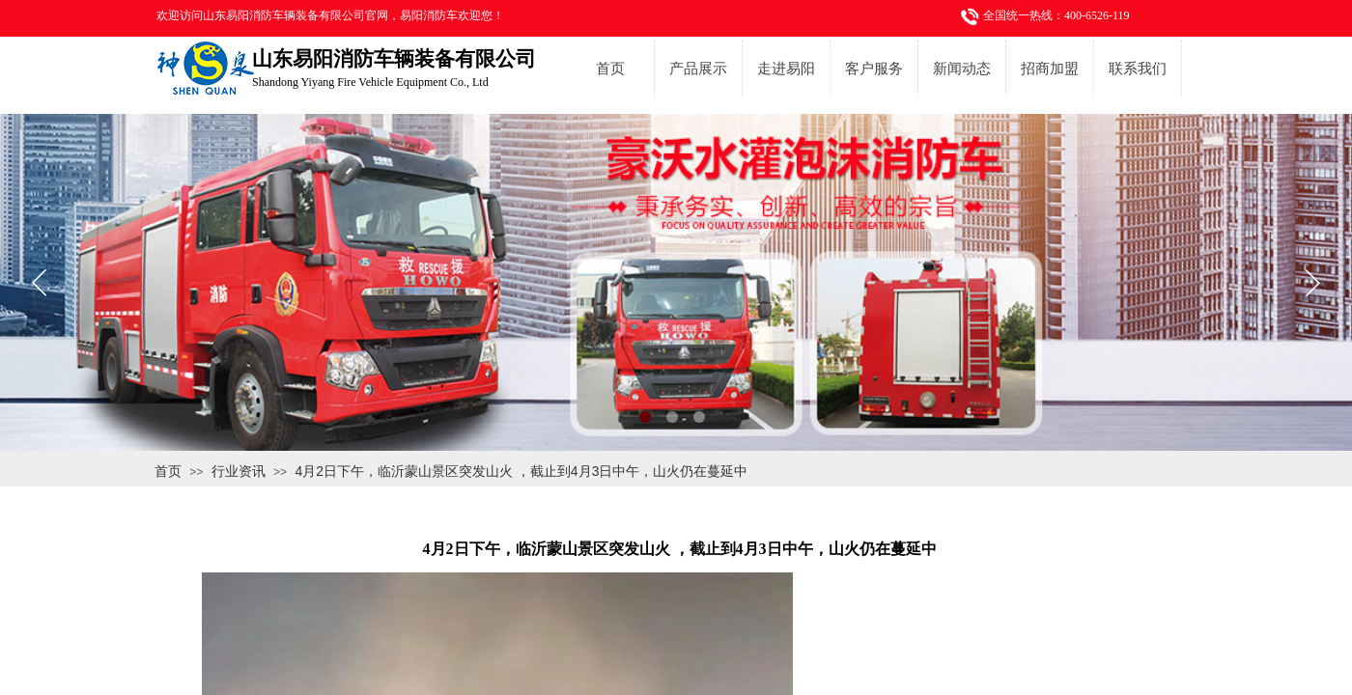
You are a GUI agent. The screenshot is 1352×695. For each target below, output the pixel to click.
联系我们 (1138, 68)
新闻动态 (962, 68)
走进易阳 (786, 68)
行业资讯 (238, 471)
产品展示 (698, 68)
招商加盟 (1050, 68)
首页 (610, 68)
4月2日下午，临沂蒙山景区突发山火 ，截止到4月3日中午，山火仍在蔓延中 (521, 471)
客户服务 (874, 68)
